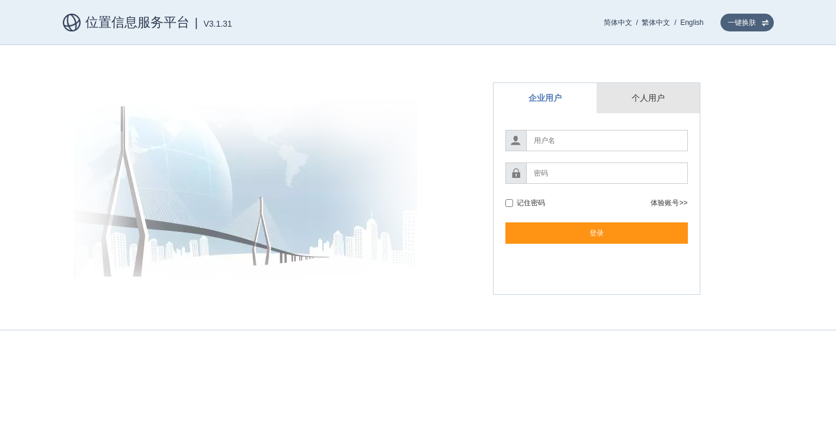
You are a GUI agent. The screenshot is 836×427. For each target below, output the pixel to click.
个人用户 (648, 98)
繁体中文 (656, 22)
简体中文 (618, 22)
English (691, 22)
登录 (597, 233)
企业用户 (545, 98)
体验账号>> (669, 203)
